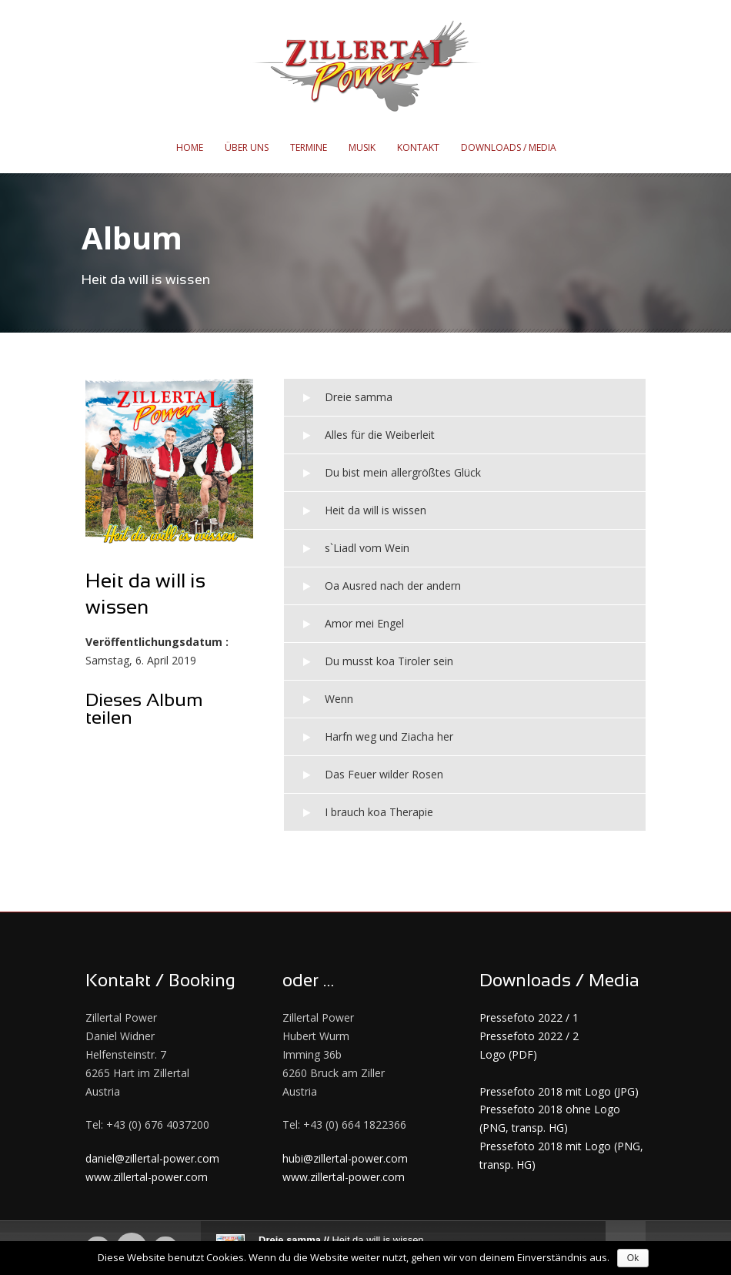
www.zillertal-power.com (146, 1177)
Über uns (247, 147)
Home (189, 147)
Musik (362, 147)
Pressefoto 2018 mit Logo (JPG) (559, 1091)
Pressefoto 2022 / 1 (529, 1017)
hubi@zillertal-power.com (345, 1158)
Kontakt (418, 147)
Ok (633, 1258)
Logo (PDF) (508, 1054)
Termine (308, 147)
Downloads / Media (508, 147)
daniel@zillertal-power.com (152, 1158)
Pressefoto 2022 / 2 (529, 1036)
